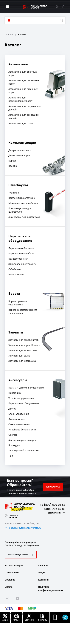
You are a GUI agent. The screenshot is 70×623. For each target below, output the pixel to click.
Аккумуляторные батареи (22, 440)
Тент (10, 456)
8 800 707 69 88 (53, 511)
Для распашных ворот (20, 150)
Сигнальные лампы (18, 424)
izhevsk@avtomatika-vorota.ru (23, 528)
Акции (42, 572)
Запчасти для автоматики (22, 350)
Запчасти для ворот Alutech (23, 340)
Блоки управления (18, 414)
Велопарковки (16, 274)
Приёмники (14, 393)
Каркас (12, 160)
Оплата (9, 587)
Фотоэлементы (16, 419)
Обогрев (13, 435)
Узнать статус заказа (18, 555)
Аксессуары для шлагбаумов (24, 217)
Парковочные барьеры (21, 248)
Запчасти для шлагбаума (22, 361)
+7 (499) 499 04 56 (52, 505)
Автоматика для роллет (21, 123)
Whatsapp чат (53, 487)
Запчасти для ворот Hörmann (24, 345)
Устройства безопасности (22, 429)
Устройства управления (21, 398)
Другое (12, 408)
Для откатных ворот (19, 155)
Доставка (10, 579)
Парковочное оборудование (23, 403)
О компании (12, 572)
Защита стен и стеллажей (22, 264)
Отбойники (14, 269)
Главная (9, 34)
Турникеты (14, 192)
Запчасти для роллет (19, 355)
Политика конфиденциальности (50, 589)
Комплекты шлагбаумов (21, 198)
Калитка (13, 166)
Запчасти (43, 565)
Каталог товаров (9, 20)
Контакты (43, 579)
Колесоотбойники (18, 259)
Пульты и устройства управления (26, 387)
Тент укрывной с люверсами (23, 450)
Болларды (14, 445)
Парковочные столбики (21, 253)
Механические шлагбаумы (23, 203)
